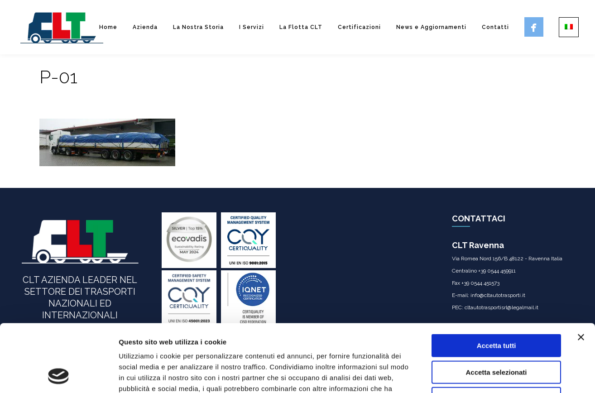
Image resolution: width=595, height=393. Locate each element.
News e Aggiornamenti (431, 27)
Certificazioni (359, 27)
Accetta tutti (496, 282)
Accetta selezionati (496, 309)
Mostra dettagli (476, 375)
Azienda (145, 27)
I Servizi (251, 27)
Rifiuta (496, 335)
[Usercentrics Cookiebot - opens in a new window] (58, 375)
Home (108, 27)
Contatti (495, 27)
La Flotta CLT (300, 27)
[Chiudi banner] (581, 274)
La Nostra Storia (198, 27)
